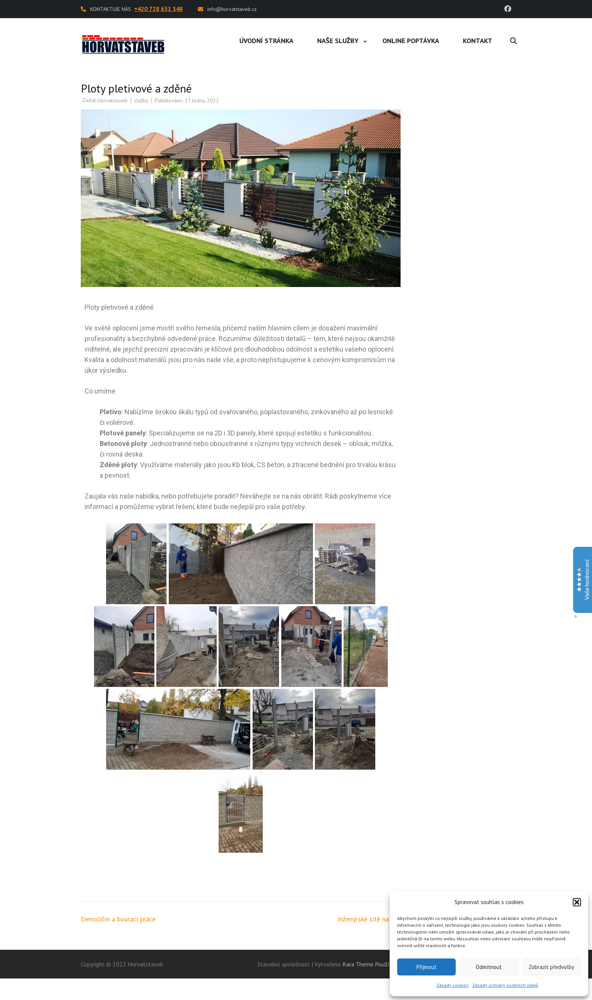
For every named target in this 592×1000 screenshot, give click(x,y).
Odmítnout (489, 967)
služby (141, 100)
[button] (577, 902)
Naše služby (338, 40)
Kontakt (477, 40)
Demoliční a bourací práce (118, 919)
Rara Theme (357, 964)
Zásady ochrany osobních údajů (505, 985)
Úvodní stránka (266, 40)
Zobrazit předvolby (551, 967)
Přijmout (426, 967)
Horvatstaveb (112, 100)
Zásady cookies (452, 985)
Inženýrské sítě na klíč (369, 919)
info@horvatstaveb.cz (232, 9)
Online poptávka (410, 40)
